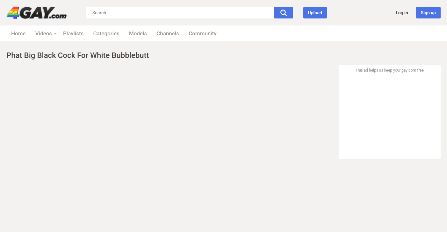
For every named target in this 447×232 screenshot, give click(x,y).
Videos (43, 33)
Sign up (428, 12)
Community (203, 33)
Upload (315, 12)
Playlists (73, 33)
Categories (106, 33)
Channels (167, 33)
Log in (402, 12)
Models (138, 33)
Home (18, 33)
